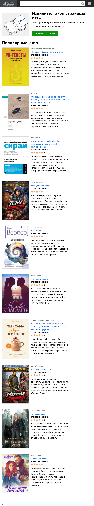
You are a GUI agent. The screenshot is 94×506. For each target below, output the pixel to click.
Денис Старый (37, 366)
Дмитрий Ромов (37, 183)
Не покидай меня (39, 414)
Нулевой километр (39, 279)
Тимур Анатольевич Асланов (42, 49)
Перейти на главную (45, 33)
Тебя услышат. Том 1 (40, 186)
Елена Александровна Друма (43, 320)
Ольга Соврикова (38, 411)
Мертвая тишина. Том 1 (42, 369)
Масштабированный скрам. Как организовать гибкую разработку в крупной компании (47, 144)
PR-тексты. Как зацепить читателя (47, 52)
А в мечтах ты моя (39, 458)
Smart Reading (37, 94)
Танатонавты (37, 230)
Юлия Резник (36, 276)
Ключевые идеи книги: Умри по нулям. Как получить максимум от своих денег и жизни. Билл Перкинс (50, 100)
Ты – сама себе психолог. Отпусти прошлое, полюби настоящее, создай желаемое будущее (48, 327)
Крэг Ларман (36, 138)
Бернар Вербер (37, 227)
